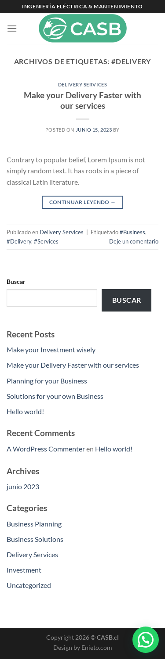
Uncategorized (29, 585)
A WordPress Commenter (46, 448)
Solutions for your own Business (55, 396)
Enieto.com (96, 647)
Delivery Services (82, 84)
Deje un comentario (133, 241)
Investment (24, 570)
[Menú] (12, 28)
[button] (145, 640)
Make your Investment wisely (51, 349)
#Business (132, 232)
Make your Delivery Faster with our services (82, 100)
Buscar (16, 281)
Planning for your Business (47, 380)
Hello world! (25, 411)
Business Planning (34, 523)
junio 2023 (23, 486)
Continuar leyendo (82, 202)
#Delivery (19, 241)
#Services (46, 241)
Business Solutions (35, 539)
